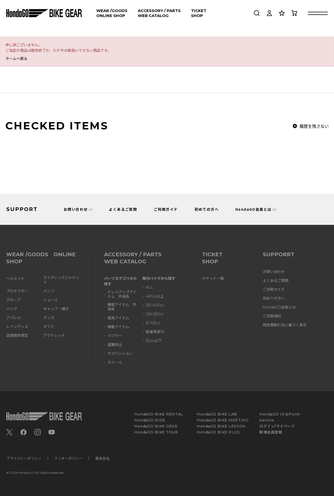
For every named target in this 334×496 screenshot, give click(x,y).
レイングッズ (17, 326)
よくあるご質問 (123, 209)
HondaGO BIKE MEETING (222, 420)
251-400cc (155, 305)
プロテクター (17, 291)
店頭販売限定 (17, 335)
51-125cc (153, 323)
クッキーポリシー (68, 458)
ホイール (115, 362)
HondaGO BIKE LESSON (221, 426)
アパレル (13, 318)
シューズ (50, 300)
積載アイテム (118, 327)
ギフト (48, 326)
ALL (149, 287)
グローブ (13, 300)
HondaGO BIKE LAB (217, 414)
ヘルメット (15, 278)
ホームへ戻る (16, 58)
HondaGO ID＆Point (279, 414)
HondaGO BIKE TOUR (156, 432)
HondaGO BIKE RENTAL (158, 414)
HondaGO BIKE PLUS (218, 432)
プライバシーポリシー (23, 458)
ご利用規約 (272, 316)
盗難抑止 (115, 345)
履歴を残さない (314, 126)
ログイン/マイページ (277, 426)
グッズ (48, 318)
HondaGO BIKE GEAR (156, 426)
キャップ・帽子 (56, 309)
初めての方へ (207, 209)
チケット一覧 (213, 278)
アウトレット (54, 335)
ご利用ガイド (166, 209)
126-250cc (155, 314)
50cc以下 (154, 341)
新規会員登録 (270, 432)
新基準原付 (155, 332)
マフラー (115, 336)
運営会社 (102, 458)
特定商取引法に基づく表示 (285, 325)
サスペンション (120, 353)
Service (266, 420)
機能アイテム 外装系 (122, 307)
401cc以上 (155, 296)
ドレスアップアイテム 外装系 (122, 294)
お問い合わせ (76, 209)
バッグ (11, 309)
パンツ (49, 291)
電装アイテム (118, 318)
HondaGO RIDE (149, 420)
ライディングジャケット (61, 280)
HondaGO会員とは (253, 209)
